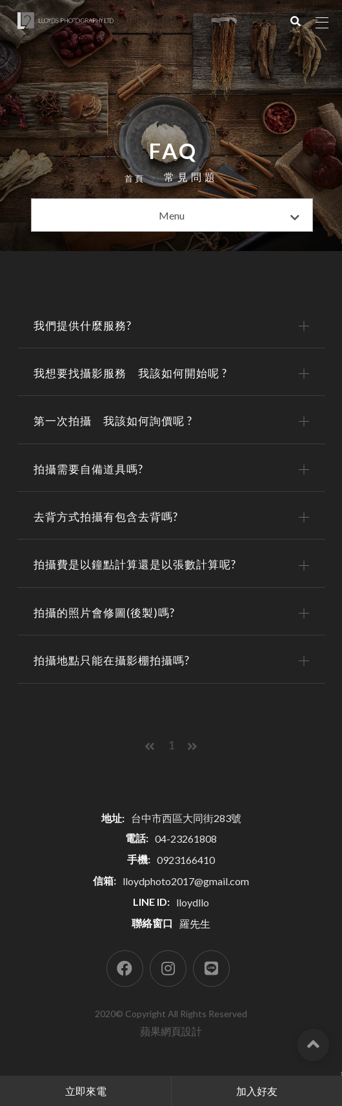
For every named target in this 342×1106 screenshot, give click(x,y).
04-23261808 (186, 838)
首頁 (135, 178)
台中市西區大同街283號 (186, 818)
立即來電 (85, 1091)
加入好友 (256, 1091)
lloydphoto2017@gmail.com (186, 881)
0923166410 (186, 860)
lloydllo (192, 902)
